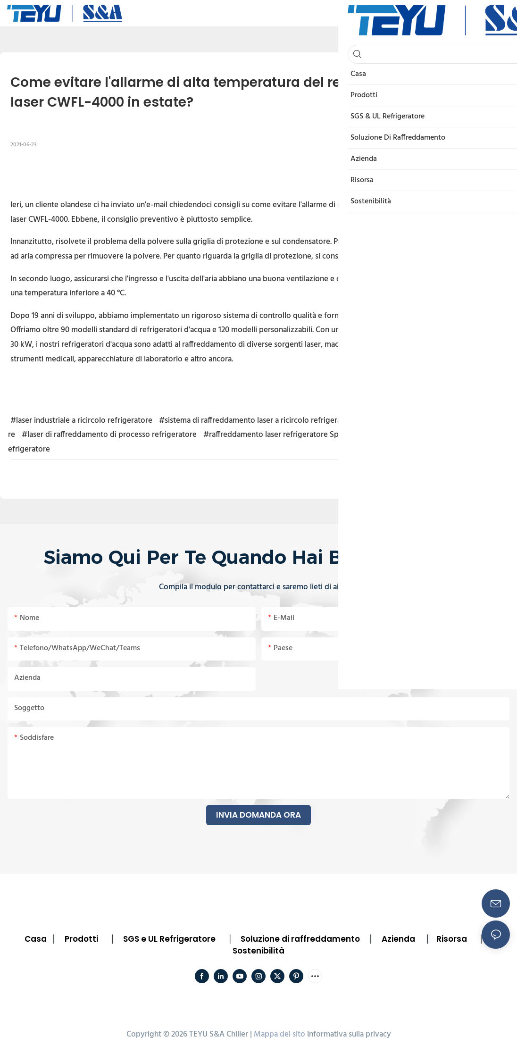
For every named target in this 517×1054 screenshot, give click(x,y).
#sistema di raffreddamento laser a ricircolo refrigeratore (257, 420)
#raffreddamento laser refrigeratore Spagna (279, 434)
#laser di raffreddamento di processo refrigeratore (109, 434)
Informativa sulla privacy (349, 1034)
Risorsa (451, 939)
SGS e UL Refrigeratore (169, 939)
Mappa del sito (279, 1034)
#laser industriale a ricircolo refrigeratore (81, 420)
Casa (36, 939)
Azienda (398, 939)
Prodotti (81, 939)
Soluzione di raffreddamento (300, 939)
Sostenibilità (258, 950)
